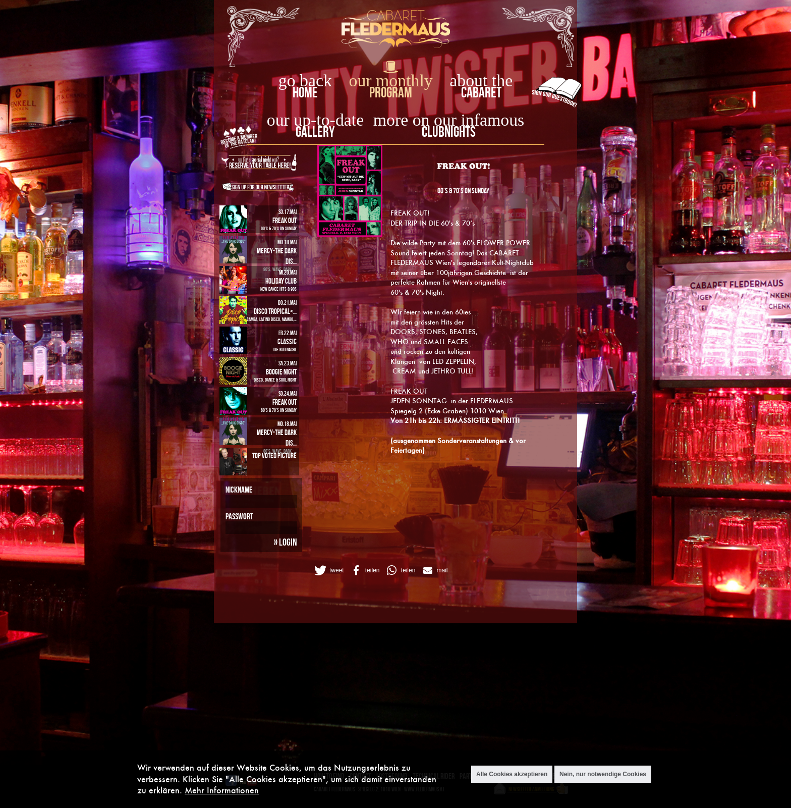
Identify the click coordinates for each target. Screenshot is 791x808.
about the (481, 80)
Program (390, 92)
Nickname (238, 489)
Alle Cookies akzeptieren (511, 774)
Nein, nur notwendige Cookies (602, 774)
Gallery (315, 131)
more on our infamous (448, 120)
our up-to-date (315, 120)
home (305, 92)
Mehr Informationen (222, 790)
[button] (328, 570)
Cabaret (481, 92)
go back (305, 80)
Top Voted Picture (274, 455)
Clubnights (449, 131)
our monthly (391, 80)
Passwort (239, 516)
